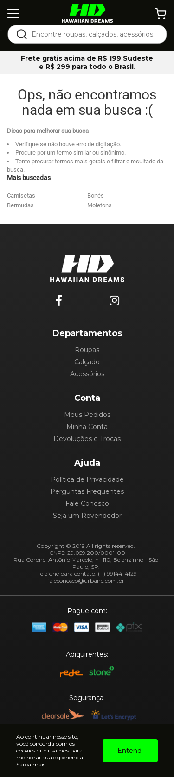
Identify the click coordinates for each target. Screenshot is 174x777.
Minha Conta (87, 427)
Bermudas (20, 205)
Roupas (87, 350)
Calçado (87, 362)
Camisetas (21, 195)
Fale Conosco (87, 503)
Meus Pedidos (87, 414)
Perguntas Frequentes (87, 491)
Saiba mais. (31, 764)
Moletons (99, 205)
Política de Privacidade (87, 479)
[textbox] (93, 34)
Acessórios (87, 374)
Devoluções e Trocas (87, 439)
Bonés (95, 195)
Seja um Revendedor (87, 515)
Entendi (130, 750)
